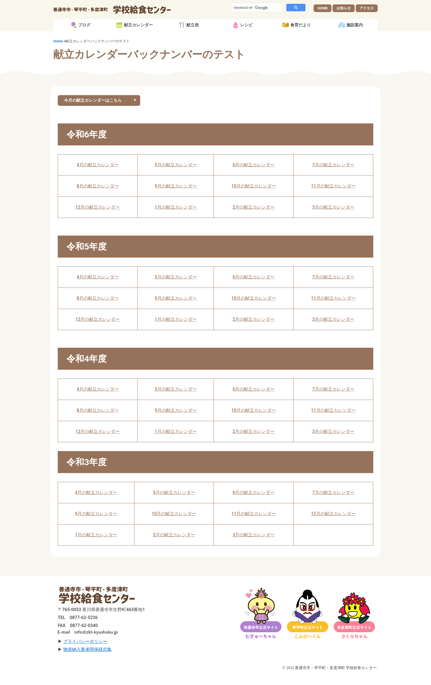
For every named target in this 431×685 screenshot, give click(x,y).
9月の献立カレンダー (176, 195)
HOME (322, 12)
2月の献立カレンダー (254, 217)
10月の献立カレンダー (253, 195)
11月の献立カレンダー (333, 195)
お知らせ (343, 12)
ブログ (84, 34)
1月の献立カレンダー (176, 217)
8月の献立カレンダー (98, 195)
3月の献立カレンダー (333, 217)
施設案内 (354, 34)
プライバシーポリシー (85, 651)
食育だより (300, 34)
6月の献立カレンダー (254, 174)
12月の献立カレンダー (97, 217)
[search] (256, 12)
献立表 (192, 34)
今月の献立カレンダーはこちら (95, 109)
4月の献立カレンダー (98, 174)
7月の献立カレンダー (333, 174)
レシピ (246, 34)
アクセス (367, 12)
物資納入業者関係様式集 (87, 659)
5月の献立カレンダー (176, 174)
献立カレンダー (138, 34)
